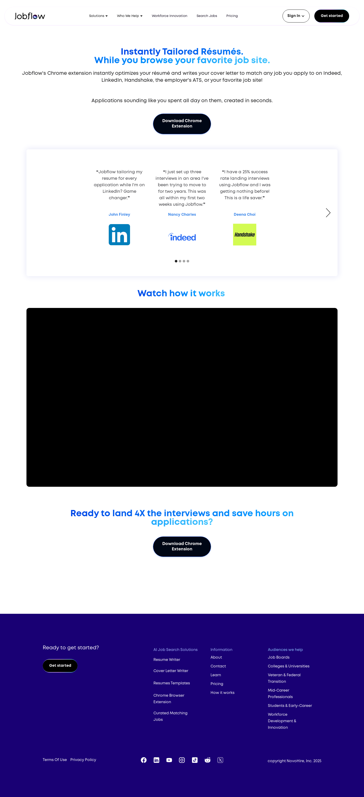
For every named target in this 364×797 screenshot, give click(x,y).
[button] (98, 16)
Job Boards (278, 657)
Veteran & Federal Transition (284, 678)
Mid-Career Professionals (280, 694)
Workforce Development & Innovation (282, 721)
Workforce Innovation (169, 16)
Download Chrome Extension (182, 123)
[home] (33, 16)
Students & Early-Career (290, 706)
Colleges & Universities (288, 666)
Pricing (232, 16)
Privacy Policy (83, 760)
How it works (222, 693)
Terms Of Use (55, 760)
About (216, 657)
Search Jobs (207, 16)
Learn (216, 675)
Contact (218, 666)
